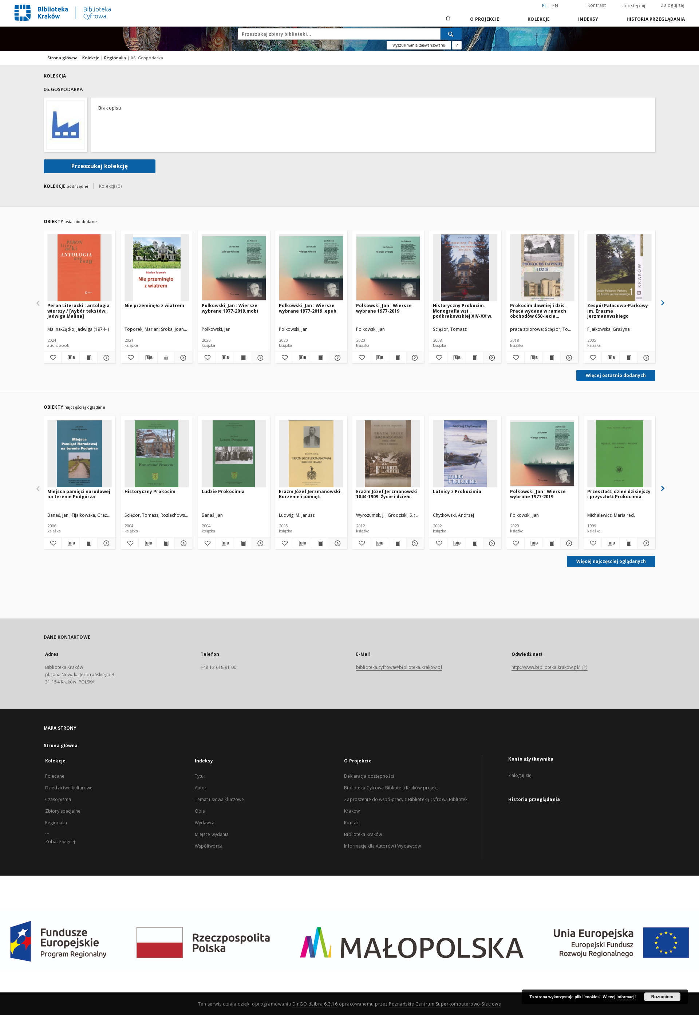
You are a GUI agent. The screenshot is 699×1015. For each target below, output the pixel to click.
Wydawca (205, 823)
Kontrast (597, 5)
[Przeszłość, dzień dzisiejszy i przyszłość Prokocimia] (619, 454)
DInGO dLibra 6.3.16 (315, 1004)
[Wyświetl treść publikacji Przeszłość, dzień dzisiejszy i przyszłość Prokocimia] (628, 543)
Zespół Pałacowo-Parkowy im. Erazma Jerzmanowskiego (617, 310)
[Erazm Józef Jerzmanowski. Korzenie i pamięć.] (311, 454)
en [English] (555, 5)
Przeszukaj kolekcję (99, 166)
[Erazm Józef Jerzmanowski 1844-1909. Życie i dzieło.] (388, 454)
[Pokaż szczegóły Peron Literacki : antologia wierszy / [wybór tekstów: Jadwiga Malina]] (105, 357)
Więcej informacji (619, 997)
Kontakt (352, 823)
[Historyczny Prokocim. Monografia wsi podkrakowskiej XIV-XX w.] (465, 268)
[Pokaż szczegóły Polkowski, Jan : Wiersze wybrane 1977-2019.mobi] (259, 357)
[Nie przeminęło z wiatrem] (157, 268)
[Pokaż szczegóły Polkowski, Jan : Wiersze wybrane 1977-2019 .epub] (336, 357)
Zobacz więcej (60, 841)
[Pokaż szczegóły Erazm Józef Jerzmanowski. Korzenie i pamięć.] (336, 543)
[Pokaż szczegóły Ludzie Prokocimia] (259, 543)
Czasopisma (58, 799)
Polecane (54, 776)
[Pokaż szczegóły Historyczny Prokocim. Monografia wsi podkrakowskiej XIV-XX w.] (491, 357)
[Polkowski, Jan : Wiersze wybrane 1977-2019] (388, 268)
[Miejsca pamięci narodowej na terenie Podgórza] (79, 454)
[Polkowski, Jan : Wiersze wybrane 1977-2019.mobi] (234, 268)
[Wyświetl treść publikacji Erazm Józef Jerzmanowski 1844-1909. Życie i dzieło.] (397, 543)
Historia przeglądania (656, 19)
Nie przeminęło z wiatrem (154, 305)
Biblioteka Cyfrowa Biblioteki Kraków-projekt (391, 788)
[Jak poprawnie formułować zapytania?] (457, 45)
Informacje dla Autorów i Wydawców (382, 846)
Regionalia (115, 57)
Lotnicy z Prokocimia (457, 491)
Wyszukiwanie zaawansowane (418, 45)
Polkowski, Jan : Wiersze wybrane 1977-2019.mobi (230, 308)
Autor (201, 788)
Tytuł (200, 776)
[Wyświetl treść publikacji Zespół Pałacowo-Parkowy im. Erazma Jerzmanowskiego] (628, 357)
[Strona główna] (447, 19)
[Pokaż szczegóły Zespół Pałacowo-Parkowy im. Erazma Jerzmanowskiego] (645, 357)
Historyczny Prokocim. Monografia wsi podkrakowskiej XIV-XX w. (463, 310)
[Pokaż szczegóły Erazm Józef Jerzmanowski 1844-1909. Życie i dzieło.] (414, 543)
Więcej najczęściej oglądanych (611, 561)
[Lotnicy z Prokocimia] (465, 454)
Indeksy (588, 19)
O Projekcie (484, 19)
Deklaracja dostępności (369, 776)
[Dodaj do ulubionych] (52, 357)
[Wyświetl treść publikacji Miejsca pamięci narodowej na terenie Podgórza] (88, 543)
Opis (200, 811)
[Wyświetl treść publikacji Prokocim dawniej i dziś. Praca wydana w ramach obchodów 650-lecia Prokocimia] (551, 357)
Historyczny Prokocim (150, 491)
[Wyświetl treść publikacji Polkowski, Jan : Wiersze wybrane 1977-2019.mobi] (243, 357)
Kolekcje (539, 19)
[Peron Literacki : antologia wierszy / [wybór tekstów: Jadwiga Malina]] (79, 268)
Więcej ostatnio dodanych (616, 375)
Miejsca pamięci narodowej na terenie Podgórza (78, 494)
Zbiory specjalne (62, 811)
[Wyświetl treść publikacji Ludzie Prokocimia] (243, 543)
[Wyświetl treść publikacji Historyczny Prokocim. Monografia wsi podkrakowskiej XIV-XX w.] (474, 357)
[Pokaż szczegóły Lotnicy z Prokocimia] (491, 543)
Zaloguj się (672, 5)
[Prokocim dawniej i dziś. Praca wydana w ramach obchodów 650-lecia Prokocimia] (542, 268)
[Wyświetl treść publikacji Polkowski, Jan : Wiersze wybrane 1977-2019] (397, 357)
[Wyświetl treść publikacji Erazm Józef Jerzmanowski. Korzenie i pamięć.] (320, 543)
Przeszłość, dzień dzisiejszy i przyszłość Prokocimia (619, 494)
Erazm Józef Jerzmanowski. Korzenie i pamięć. (310, 494)
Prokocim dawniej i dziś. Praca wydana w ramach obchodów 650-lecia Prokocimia (538, 310)
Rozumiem (662, 996)
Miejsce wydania (212, 834)
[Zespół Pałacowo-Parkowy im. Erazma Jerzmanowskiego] (619, 268)
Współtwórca (208, 846)
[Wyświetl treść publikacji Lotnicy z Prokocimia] (474, 543)
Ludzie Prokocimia (223, 491)
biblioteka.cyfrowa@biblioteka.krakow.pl (399, 667)
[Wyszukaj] (451, 34)
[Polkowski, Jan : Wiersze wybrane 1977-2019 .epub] (311, 268)
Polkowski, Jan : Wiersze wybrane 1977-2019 (384, 308)
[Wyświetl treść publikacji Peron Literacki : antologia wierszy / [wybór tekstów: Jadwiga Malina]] (88, 357)
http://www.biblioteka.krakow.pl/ (550, 667)
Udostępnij (633, 6)
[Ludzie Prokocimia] (234, 454)
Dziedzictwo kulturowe (69, 788)
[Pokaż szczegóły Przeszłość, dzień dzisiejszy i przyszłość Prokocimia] (645, 543)
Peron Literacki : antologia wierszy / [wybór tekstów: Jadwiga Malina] (78, 310)
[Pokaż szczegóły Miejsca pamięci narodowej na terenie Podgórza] (105, 543)
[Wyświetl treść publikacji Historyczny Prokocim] (165, 543)
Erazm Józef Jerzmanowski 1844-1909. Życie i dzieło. (387, 494)
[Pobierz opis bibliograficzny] (70, 357)
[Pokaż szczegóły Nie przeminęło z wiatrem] (182, 357)
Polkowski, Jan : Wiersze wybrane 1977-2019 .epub (307, 308)
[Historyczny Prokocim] (157, 454)
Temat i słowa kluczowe (219, 799)
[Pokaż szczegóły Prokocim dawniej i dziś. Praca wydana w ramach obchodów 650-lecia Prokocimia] (568, 357)
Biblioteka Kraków (363, 834)
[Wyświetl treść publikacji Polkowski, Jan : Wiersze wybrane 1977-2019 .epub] (320, 357)
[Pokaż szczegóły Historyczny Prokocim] (182, 543)
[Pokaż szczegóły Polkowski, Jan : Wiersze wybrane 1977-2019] (414, 357)
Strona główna (62, 57)
